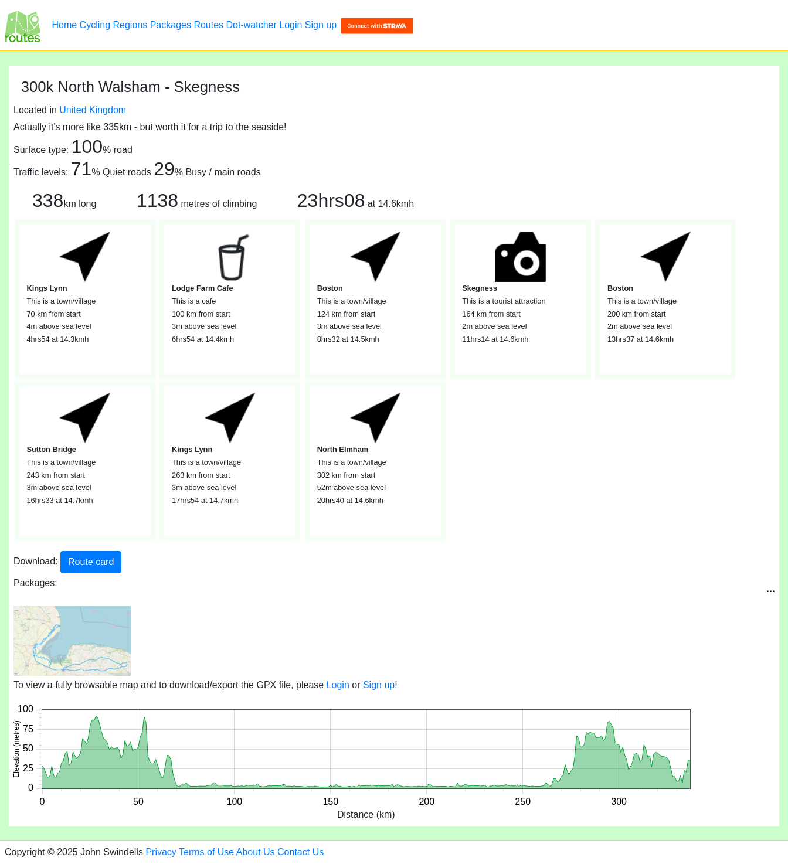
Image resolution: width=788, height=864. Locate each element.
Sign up (321, 25)
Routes (208, 25)
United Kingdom (92, 110)
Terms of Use (206, 852)
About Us (255, 852)
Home (64, 25)
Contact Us (300, 852)
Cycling (95, 25)
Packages (170, 25)
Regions (130, 25)
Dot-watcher (251, 25)
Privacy (160, 852)
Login (290, 25)
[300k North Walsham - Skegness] (22, 25)
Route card (91, 562)
